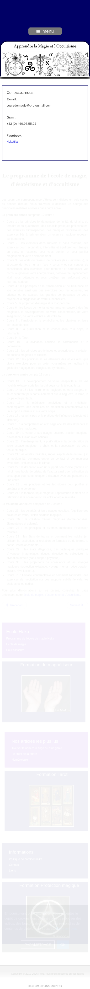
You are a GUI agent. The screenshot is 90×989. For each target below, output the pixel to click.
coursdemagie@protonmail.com (29, 105)
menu (45, 31)
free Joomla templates (45, 986)
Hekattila (12, 141)
